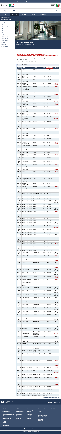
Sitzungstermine (5, 28)
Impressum (29, 418)
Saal (44, 67)
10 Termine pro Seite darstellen (51, 397)
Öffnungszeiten (29, 414)
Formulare (40, 410)
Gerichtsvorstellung (6, 24)
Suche (52, 410)
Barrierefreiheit (22, 1)
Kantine (3, 42)
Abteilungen (18, 408)
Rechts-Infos (43, 14)
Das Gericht (14, 14)
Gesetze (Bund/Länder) (42, 415)
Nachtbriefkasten (30, 415)
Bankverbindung (29, 417)
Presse (3, 32)
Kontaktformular (30, 419)
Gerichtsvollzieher (19, 410)
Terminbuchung (5, 46)
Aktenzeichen (49, 67)
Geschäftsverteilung (19, 411)
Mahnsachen (18, 418)
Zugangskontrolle (5, 40)
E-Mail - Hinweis (29, 408)
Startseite (5, 14)
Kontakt (56, 1)
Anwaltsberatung (19, 414)
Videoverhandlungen (6, 26)
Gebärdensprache (13, 1)
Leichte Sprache (4, 1)
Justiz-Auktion (5, 34)
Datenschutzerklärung (30, 428)
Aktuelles (4, 22)
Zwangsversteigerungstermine (8, 30)
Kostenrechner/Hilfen (42, 408)
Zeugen (39, 411)
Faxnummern (29, 411)
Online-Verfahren (41, 418)
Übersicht (53, 408)
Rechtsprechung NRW (42, 416)
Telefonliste (29, 412)
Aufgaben (24, 14)
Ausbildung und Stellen (6, 36)
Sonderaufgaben (19, 417)
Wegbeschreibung (30, 410)
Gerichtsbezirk (19, 412)
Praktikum (4, 44)
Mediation (18, 415)
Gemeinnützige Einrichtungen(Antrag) (41, 423)
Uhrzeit (19, 67)
